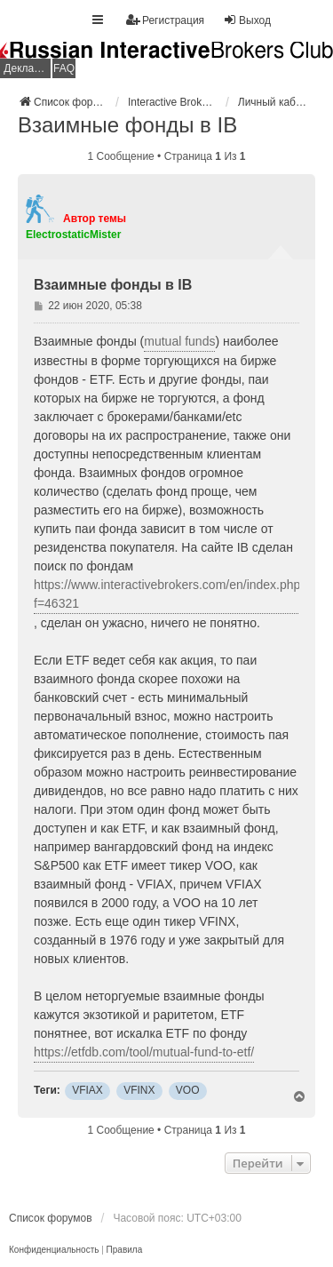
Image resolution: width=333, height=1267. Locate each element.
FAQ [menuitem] (64, 68)
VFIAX (87, 1090)
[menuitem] (54, 1250)
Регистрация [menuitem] (165, 20)
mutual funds (179, 341)
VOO (188, 1090)
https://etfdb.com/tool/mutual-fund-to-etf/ (144, 1052)
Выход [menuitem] (247, 20)
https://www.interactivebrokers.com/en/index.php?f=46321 (170, 594)
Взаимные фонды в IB (127, 125)
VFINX (139, 1090)
